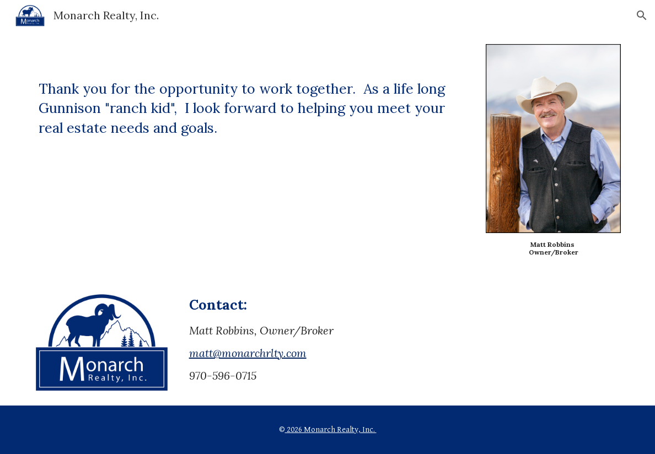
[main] (252, 93)
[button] (642, 15)
